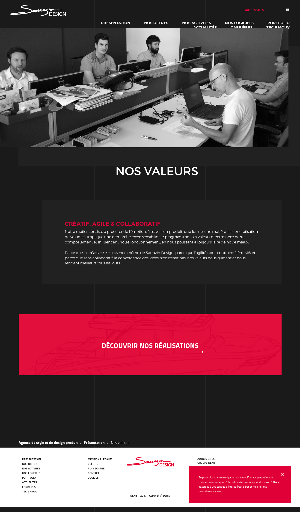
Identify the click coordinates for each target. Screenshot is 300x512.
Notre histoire (38, 10)
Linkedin (287, 9)
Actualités (29, 482)
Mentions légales (100, 459)
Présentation (115, 23)
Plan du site (96, 468)
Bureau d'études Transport (150, 461)
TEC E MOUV (29, 491)
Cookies (93, 478)
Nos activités (196, 23)
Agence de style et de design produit (48, 442)
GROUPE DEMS (206, 463)
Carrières (29, 487)
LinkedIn (244, 461)
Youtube (264, 461)
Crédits (93, 464)
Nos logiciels (239, 23)
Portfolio (278, 23)
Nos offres (156, 23)
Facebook (257, 461)
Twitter (251, 461)
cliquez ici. (219, 491)
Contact (93, 473)
